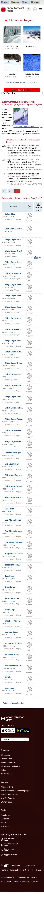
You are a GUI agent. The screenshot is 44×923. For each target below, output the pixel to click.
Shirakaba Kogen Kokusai (16, 475)
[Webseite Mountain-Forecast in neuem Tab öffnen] (15, 2)
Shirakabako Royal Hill (15, 486)
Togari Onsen (11, 587)
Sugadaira (9, 509)
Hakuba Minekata (32, 74)
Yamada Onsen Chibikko (16, 666)
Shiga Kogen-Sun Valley (16, 385)
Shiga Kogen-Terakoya (15, 419)
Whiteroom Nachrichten (11, 766)
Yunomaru (9, 688)
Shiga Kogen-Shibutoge (16, 374)
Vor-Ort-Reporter (8, 798)
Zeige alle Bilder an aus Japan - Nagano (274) (22, 82)
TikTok (4, 822)
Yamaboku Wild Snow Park (17, 643)
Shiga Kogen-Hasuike (14, 262)
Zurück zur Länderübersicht (13, 703)
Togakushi (9, 576)
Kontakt (4, 870)
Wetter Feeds (6, 802)
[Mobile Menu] (40, 9)
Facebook (5, 815)
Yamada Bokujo (12, 654)
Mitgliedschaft (7, 787)
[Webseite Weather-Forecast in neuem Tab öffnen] (35, 2)
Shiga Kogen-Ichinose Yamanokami (21, 307)
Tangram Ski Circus (14, 553)
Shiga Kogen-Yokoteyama (16, 441)
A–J (4, 191)
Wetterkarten (6, 759)
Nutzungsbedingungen (9, 881)
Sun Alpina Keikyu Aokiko (16, 531)
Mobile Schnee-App (9, 794)
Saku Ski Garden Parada (16, 229)
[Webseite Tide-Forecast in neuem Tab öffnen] (25, 2)
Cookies (35, 881)
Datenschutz (25, 881)
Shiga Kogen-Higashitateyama (19, 273)
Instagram (5, 819)
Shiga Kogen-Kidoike (14, 318)
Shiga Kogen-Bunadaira (15, 240)
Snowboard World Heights (17, 497)
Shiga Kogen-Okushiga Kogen (18, 363)
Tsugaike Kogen (12, 598)
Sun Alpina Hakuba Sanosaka (18, 520)
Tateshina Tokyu (12, 565)
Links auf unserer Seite (20, 870)
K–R (11, 191)
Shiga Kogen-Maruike (15, 341)
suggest (29, 220)
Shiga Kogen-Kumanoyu (16, 329)
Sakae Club (10, 214)
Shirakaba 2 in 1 (12, 464)
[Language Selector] (15, 739)
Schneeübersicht (8, 762)
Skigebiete (5, 755)
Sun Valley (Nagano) (14, 542)
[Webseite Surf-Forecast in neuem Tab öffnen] (5, 2)
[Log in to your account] (35, 9)
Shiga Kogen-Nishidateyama (18, 352)
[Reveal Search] (29, 9)
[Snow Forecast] (12, 9)
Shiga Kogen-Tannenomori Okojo (20, 408)
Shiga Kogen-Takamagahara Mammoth (22, 397)
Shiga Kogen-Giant (13, 251)
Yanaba (8, 677)
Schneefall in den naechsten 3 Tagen (27, 127)
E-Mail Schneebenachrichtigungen (15, 790)
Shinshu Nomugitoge (14, 453)
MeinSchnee (6, 774)
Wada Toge (10, 610)
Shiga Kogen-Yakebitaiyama (17, 430)
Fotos (3, 770)
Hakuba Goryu (12, 46)
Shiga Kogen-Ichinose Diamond (19, 285)
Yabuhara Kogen (12, 621)
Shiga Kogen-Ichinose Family (18, 296)
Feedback (36, 870)
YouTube (5, 826)
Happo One (12, 74)
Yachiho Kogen (11, 632)
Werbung (16, 865)
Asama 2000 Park (33, 155)
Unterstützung (29, 865)
